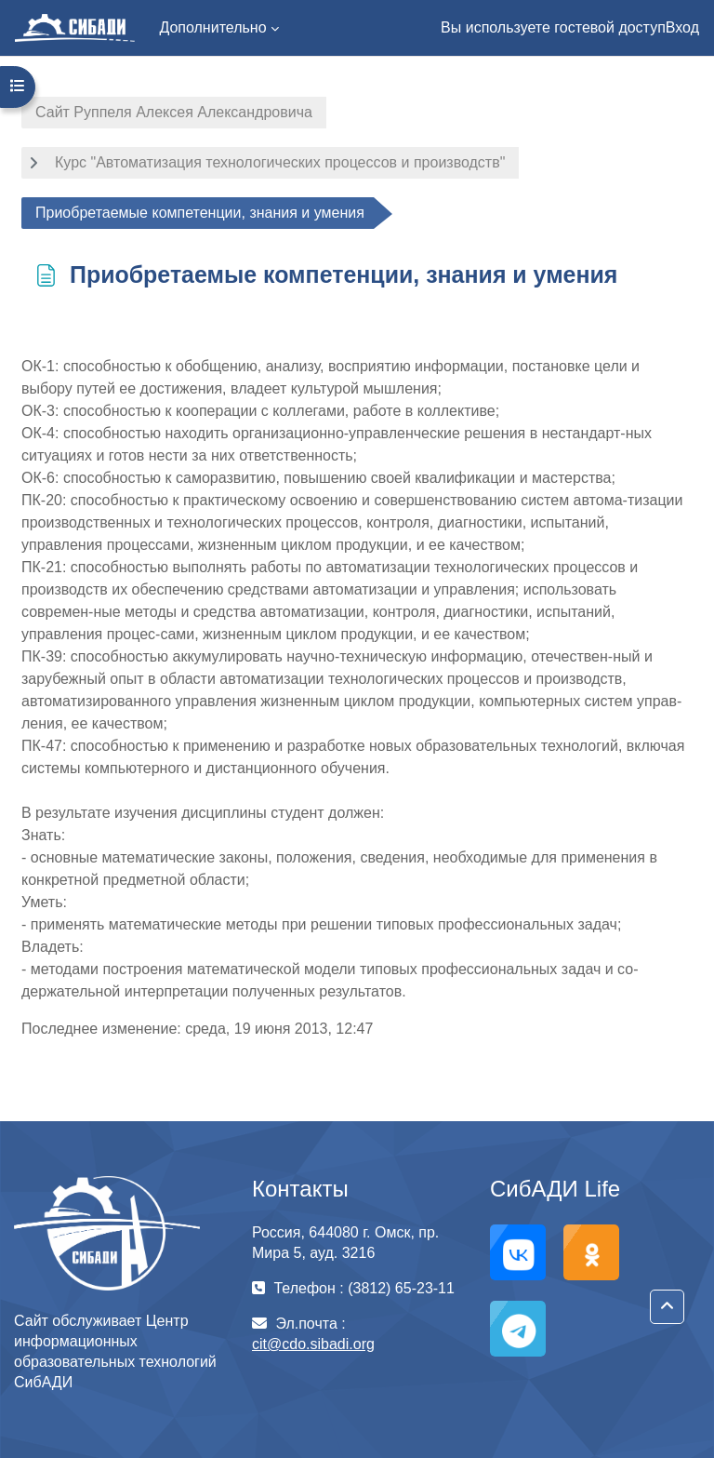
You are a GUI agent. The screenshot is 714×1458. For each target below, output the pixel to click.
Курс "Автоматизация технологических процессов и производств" (280, 162)
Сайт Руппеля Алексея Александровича (173, 112)
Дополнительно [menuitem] (212, 27)
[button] (667, 1307)
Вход (682, 27)
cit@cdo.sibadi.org (313, 1344)
